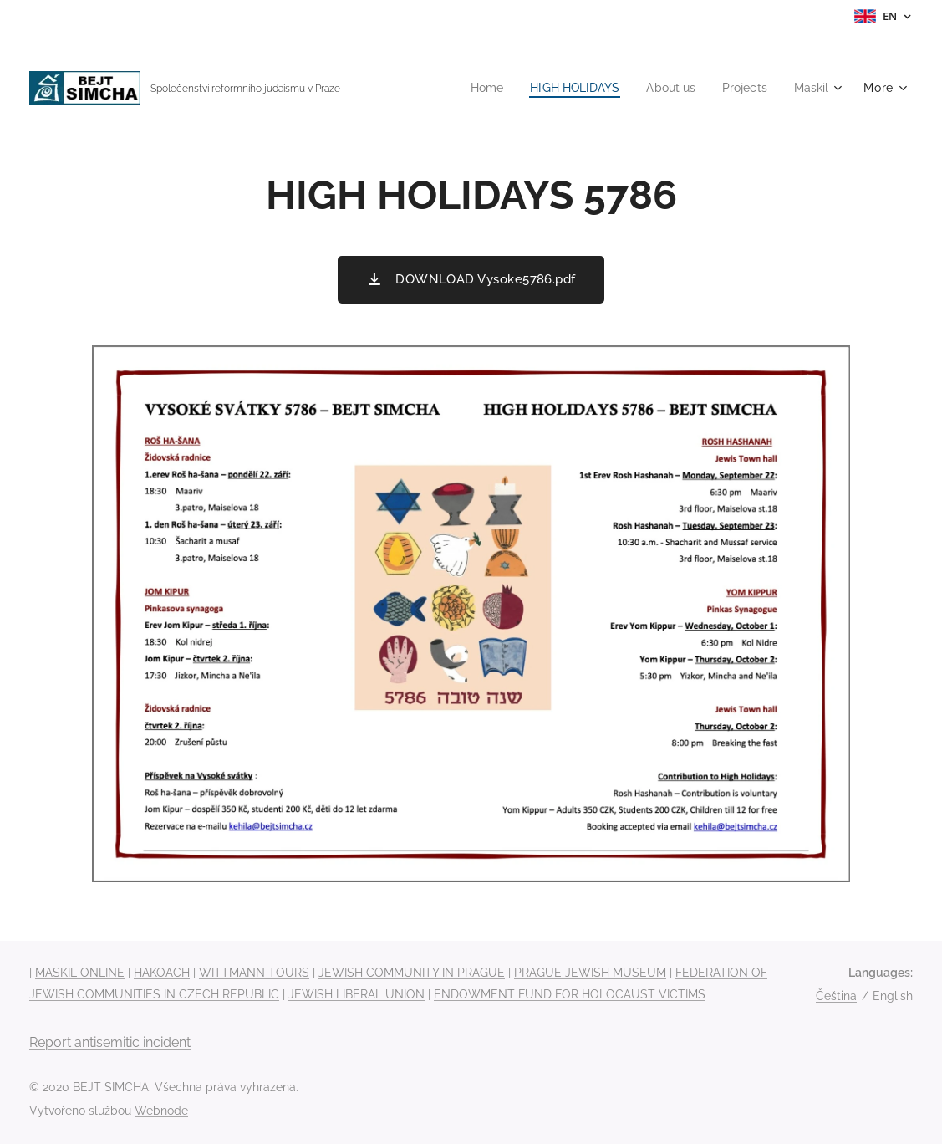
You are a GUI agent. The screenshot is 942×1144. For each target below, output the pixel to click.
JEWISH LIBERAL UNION (356, 994)
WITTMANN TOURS (254, 972)
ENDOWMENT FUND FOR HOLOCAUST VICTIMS (569, 994)
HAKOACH (162, 972)
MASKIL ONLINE (80, 972)
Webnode (161, 1110)
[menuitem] (472, 88)
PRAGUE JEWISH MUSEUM (590, 972)
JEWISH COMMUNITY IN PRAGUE (411, 972)
